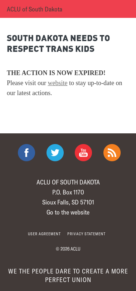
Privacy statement (86, 233)
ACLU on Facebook (26, 152)
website (58, 83)
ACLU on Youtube (83, 152)
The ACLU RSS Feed (112, 152)
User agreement (44, 233)
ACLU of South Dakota (34, 9)
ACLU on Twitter (55, 152)
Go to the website (68, 212)
